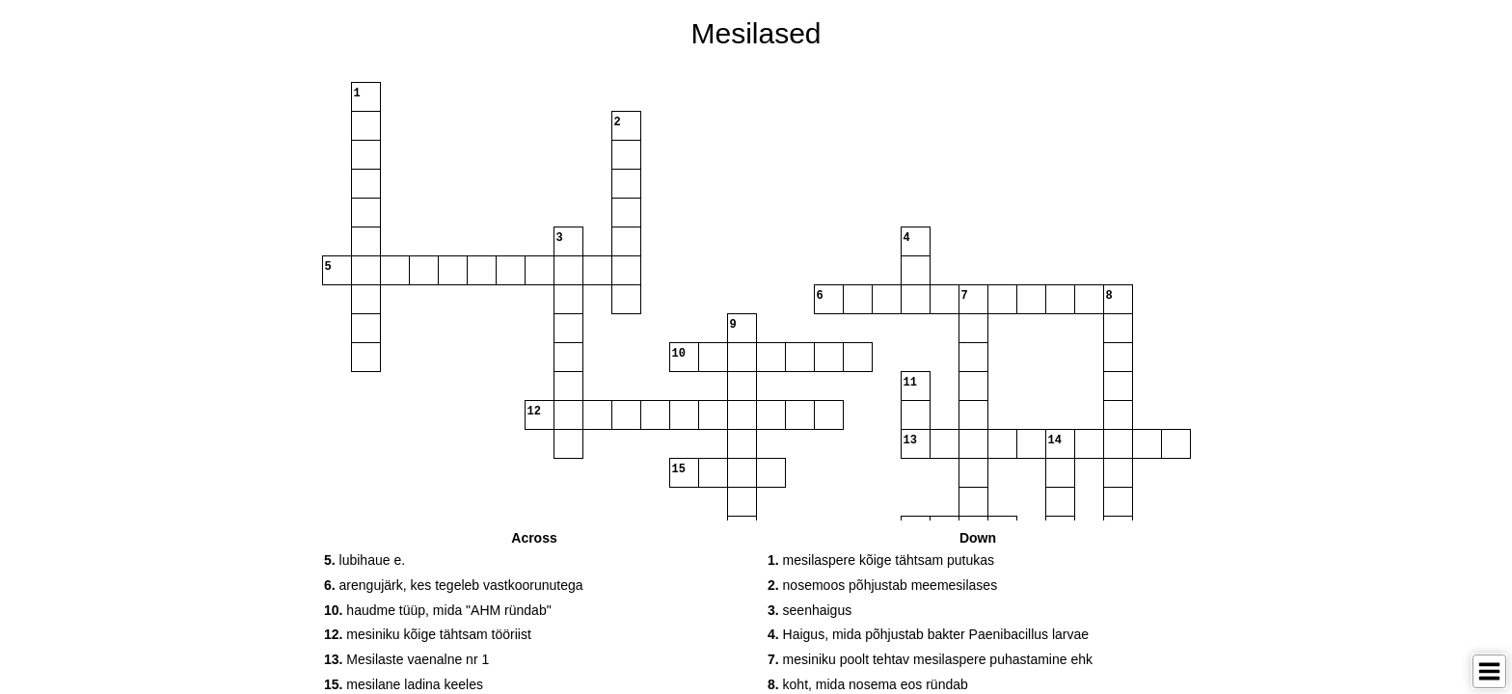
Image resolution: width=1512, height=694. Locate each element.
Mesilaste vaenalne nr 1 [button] (406, 659)
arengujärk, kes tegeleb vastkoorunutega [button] (453, 585)
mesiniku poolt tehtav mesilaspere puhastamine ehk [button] (930, 659)
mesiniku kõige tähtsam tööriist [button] (427, 634)
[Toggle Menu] (1489, 671)
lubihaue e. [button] (364, 560)
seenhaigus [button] (809, 610)
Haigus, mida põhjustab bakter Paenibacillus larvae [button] (928, 634)
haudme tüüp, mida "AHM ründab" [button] (438, 610)
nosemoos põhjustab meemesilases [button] (882, 585)
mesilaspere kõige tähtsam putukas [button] (881, 560)
